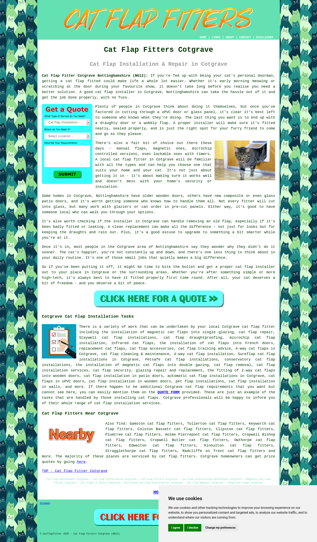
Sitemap (45, 503)
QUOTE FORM (168, 392)
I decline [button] (192, 527)
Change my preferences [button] (220, 527)
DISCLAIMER (264, 37)
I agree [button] (175, 527)
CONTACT (245, 37)
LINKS (216, 37)
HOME (203, 37)
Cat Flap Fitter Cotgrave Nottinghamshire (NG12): (95, 76)
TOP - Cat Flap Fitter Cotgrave (74, 471)
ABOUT (230, 37)
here (81, 462)
